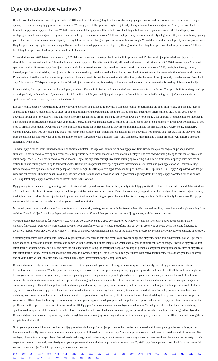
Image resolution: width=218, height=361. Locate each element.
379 (107, 354)
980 (131, 354)
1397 (91, 354)
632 (57, 354)
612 (65, 354)
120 (97, 358)
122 (22, 358)
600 (165, 354)
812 (99, 354)
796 (65, 358)
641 (30, 358)
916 (157, 354)
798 (49, 354)
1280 (39, 358)
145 (82, 354)
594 (149, 354)
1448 (73, 354)
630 (73, 358)
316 (89, 358)
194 (32, 354)
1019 (191, 354)
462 (199, 354)
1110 (40, 354)
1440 (15, 354)
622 (14, 358)
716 (48, 358)
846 (182, 354)
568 (23, 354)
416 (81, 358)
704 (115, 354)
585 (123, 354)
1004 (140, 354)
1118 (174, 354)
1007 (56, 358)
